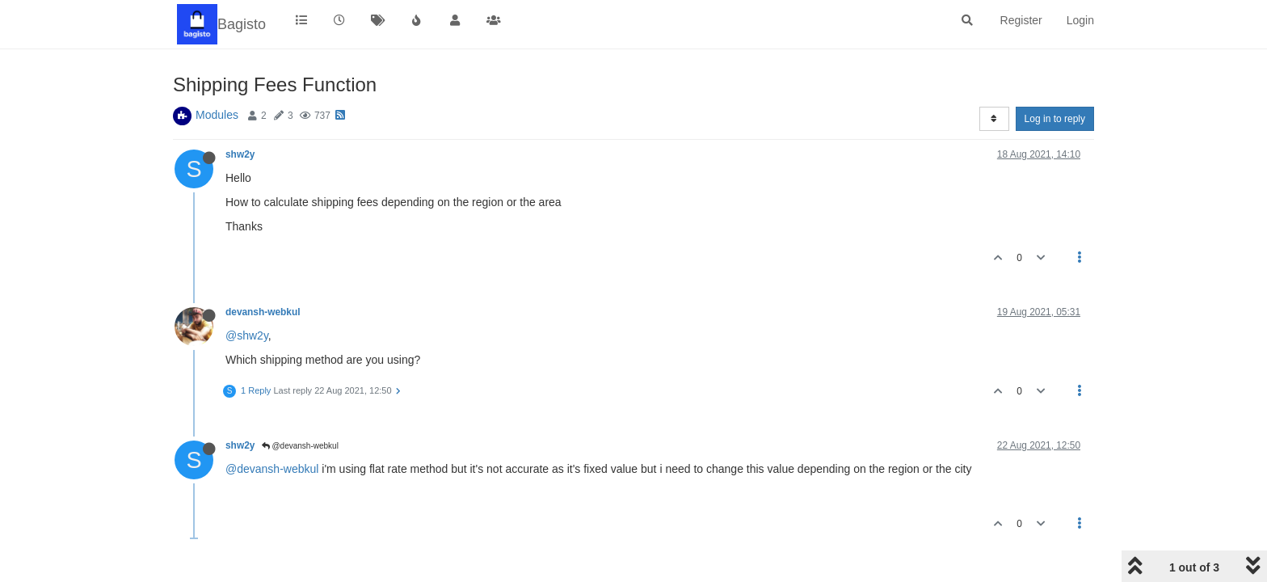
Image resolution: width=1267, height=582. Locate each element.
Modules (217, 114)
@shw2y (246, 335)
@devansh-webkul (300, 445)
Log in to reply (1055, 118)
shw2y (240, 154)
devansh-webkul (263, 312)
